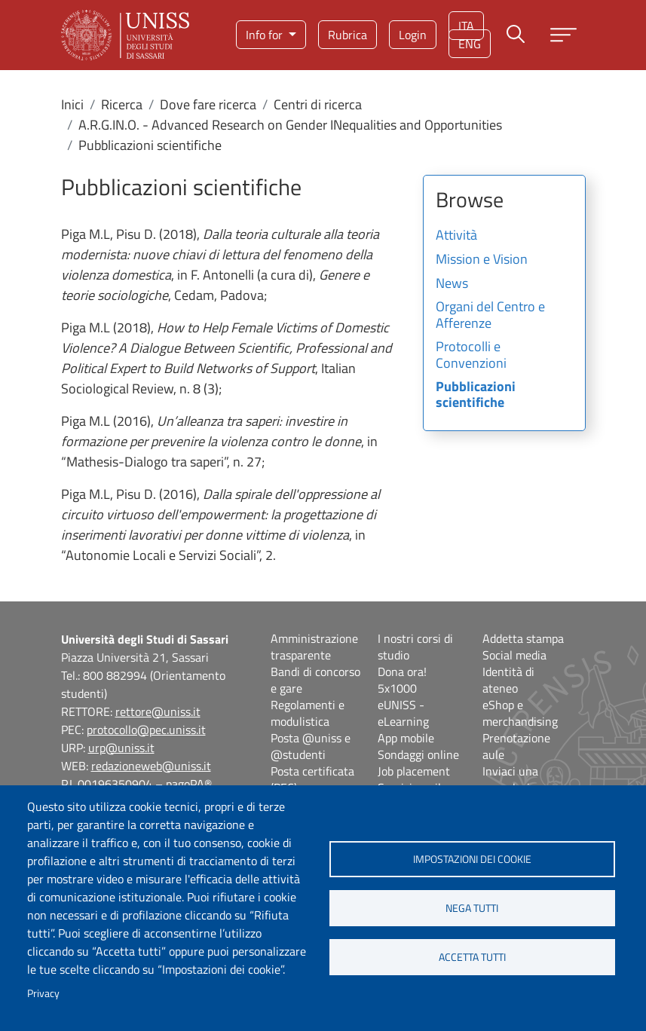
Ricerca (121, 104)
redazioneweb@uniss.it (151, 766)
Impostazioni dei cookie (472, 859)
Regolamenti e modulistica (307, 713)
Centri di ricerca (318, 104)
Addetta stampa (523, 638)
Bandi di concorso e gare (315, 679)
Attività (456, 236)
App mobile (406, 738)
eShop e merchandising (520, 713)
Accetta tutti (472, 957)
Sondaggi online (418, 754)
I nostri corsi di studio (415, 646)
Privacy (43, 993)
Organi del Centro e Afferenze (490, 315)
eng (469, 44)
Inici (72, 104)
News (452, 284)
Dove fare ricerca (208, 104)
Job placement (414, 771)
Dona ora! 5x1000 (402, 679)
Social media (514, 655)
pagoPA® (189, 784)
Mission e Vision (482, 260)
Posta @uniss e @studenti (311, 746)
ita (466, 26)
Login (413, 35)
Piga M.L (85, 234)
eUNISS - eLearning (403, 713)
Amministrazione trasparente (314, 646)
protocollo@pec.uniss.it (146, 729)
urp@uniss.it (121, 748)
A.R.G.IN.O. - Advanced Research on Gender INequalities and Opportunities (290, 125)
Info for (266, 35)
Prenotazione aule (516, 746)
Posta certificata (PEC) (312, 779)
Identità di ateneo (508, 679)
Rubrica (347, 35)
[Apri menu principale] (563, 35)
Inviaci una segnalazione (515, 779)
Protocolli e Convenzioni (471, 355)
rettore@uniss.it (158, 711)
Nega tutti (471, 908)
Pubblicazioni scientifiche (476, 395)
